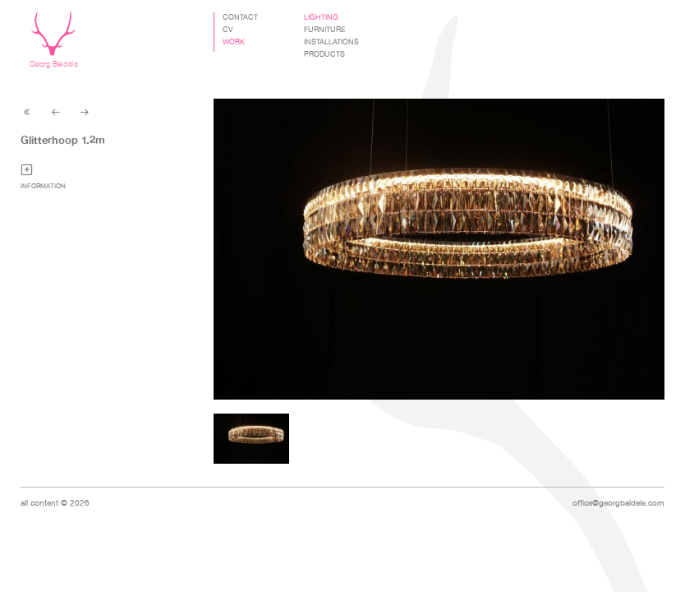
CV (228, 30)
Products (324, 54)
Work (234, 42)
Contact (240, 17)
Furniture (325, 30)
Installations (331, 42)
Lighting (321, 17)
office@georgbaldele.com (618, 502)
